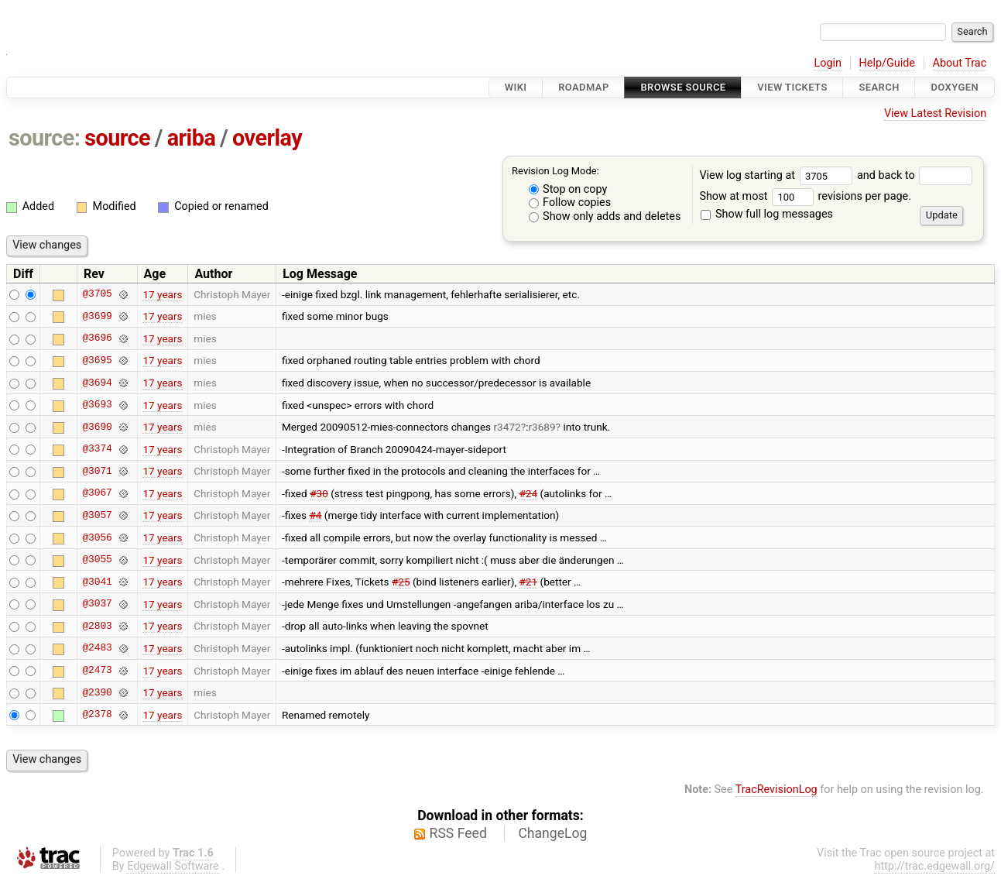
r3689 (541, 427)
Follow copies (570, 202)
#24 (528, 493)
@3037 (96, 604)
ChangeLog (552, 833)
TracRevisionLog (776, 789)
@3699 (96, 316)
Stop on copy (568, 189)
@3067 (96, 493)
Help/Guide (887, 63)
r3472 (507, 427)
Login (828, 63)
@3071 (96, 471)
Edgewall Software (173, 866)
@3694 (96, 383)
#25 (401, 581)
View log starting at (778, 175)
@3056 (96, 537)
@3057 (96, 515)
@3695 (96, 360)
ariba (191, 138)
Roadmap (583, 87)
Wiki (516, 87)
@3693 (96, 405)
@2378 (96, 715)
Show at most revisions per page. (805, 196)
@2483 (96, 648)
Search (879, 87)
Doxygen (955, 87)
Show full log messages (767, 214)
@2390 (96, 692)
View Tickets (792, 87)
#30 (319, 493)
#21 (528, 581)
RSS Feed (458, 833)
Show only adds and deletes (605, 216)
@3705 (96, 294)
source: (45, 138)
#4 (315, 515)
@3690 (96, 427)
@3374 (96, 449)
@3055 (96, 560)
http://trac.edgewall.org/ (934, 866)
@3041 (96, 582)
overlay (267, 138)
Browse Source (682, 87)
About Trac (960, 63)
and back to (914, 175)
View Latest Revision (935, 113)
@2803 (96, 626)
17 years (162, 294)
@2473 (96, 671)
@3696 (96, 338)
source (117, 138)
